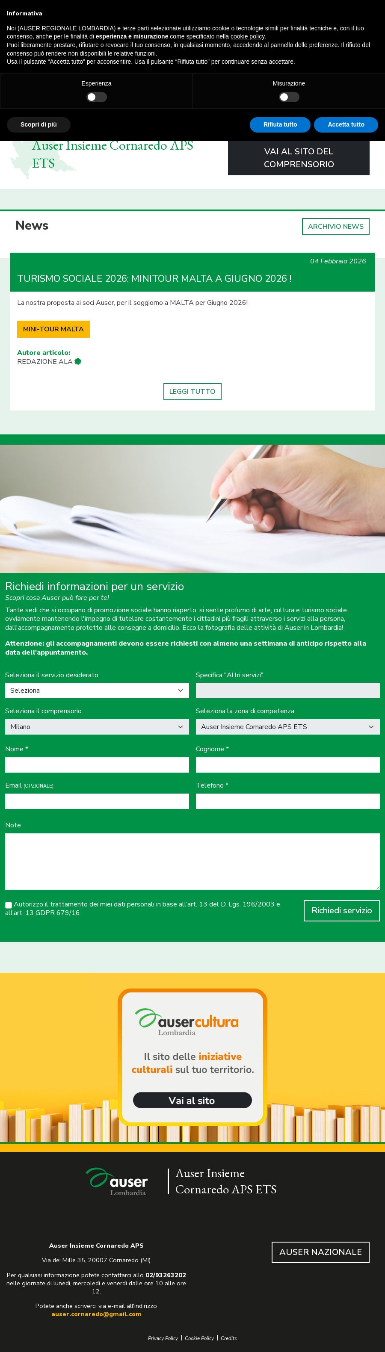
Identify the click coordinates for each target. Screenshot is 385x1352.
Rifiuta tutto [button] (280, 124)
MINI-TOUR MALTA (53, 329)
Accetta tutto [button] (346, 124)
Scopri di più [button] (39, 124)
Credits (229, 1338)
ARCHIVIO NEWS (336, 226)
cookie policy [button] (247, 36)
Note (13, 825)
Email (29, 785)
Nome (16, 749)
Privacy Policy (163, 1338)
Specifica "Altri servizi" (230, 675)
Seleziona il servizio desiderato (51, 675)
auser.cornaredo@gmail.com (96, 1314)
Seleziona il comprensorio (43, 711)
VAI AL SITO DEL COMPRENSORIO (299, 158)
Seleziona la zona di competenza (245, 711)
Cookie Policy (199, 1338)
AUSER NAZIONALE (320, 1252)
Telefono (212, 785)
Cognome (212, 749)
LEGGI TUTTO (192, 391)
